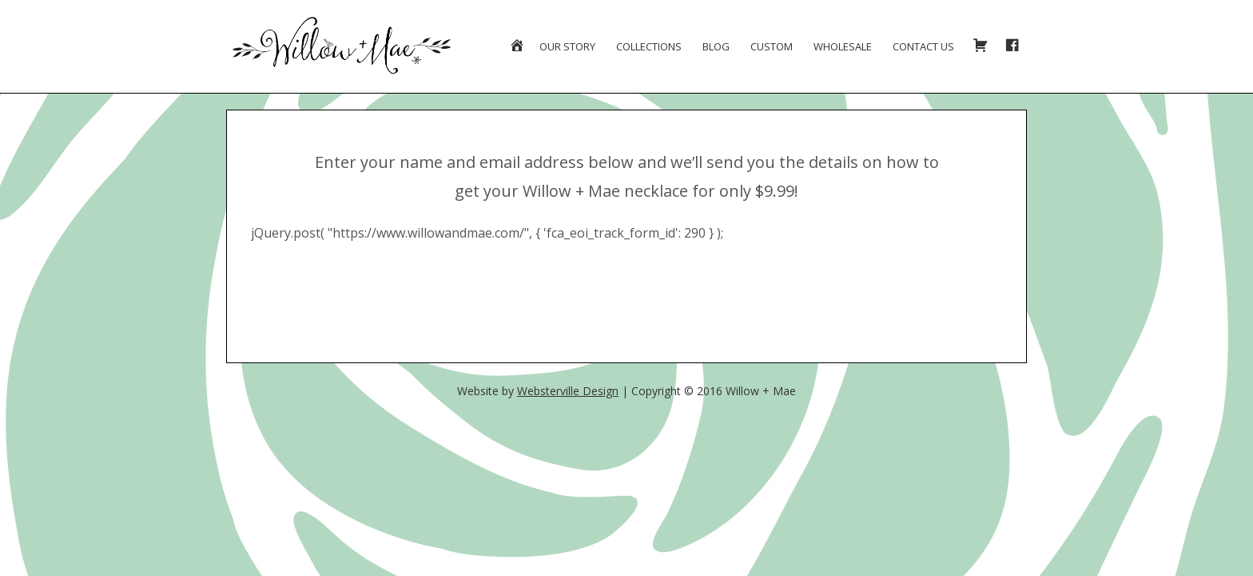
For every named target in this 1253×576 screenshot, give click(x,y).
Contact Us (923, 46)
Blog (716, 46)
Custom (771, 46)
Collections (649, 46)
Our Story (567, 46)
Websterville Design (568, 390)
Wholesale (842, 46)
